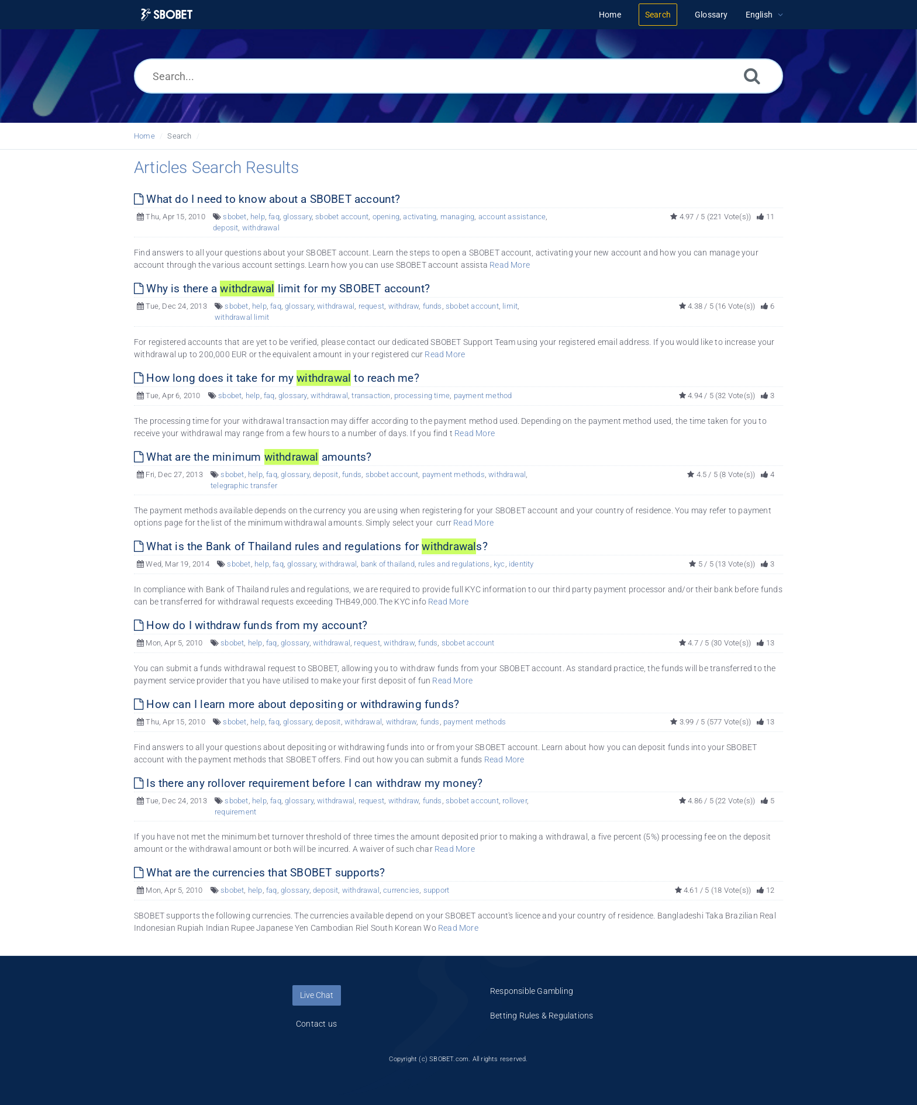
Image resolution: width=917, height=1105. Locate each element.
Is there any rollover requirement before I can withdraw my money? (308, 783)
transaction (370, 395)
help (257, 216)
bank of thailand (388, 564)
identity (521, 564)
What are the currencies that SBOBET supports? (259, 872)
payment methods (453, 474)
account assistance (512, 216)
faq (274, 216)
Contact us (316, 1023)
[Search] (752, 75)
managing (457, 216)
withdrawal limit (242, 317)
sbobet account (341, 216)
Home (144, 136)
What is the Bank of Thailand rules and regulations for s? (311, 546)
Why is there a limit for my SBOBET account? (282, 288)
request (371, 306)
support (436, 890)
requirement (235, 811)
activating (419, 216)
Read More (509, 265)
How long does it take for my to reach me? (276, 378)
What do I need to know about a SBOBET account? (267, 199)
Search (179, 136)
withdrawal (261, 227)
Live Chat (316, 995)
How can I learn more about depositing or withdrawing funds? (296, 704)
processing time (422, 395)
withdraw (403, 306)
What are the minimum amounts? (252, 457)
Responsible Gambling (531, 991)
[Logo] (166, 15)
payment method (483, 395)
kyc (499, 564)
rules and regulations (453, 564)
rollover (514, 800)
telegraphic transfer (244, 485)
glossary (297, 216)
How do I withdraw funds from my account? (250, 625)
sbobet (234, 216)
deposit (225, 227)
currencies (401, 890)
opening (386, 216)
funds (432, 306)
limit (510, 306)
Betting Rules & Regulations (541, 1015)
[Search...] (458, 76)
